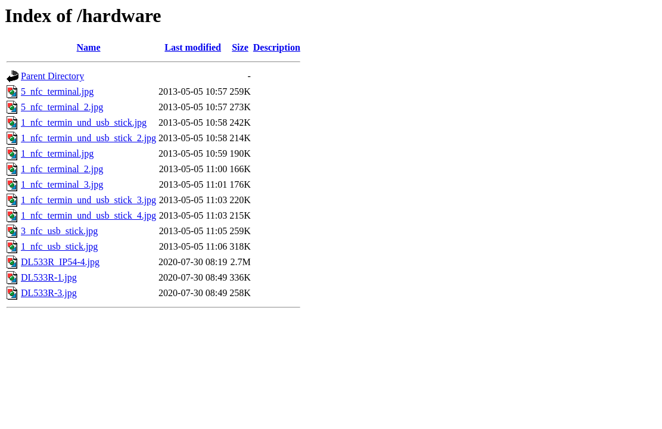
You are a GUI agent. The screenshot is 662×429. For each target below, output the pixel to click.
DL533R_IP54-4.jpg (60, 262)
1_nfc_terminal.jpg (57, 153)
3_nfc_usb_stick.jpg (59, 231)
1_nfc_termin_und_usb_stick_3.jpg (88, 200)
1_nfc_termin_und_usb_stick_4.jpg (88, 215)
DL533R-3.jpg (49, 293)
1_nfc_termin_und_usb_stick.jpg (84, 122)
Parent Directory (52, 76)
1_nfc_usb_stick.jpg (59, 246)
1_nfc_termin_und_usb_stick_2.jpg (88, 138)
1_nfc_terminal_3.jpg (62, 184)
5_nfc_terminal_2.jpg (62, 107)
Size (240, 47)
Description (276, 47)
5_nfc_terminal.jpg (57, 91)
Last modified (192, 47)
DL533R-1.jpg (49, 277)
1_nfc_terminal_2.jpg (62, 169)
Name (89, 47)
